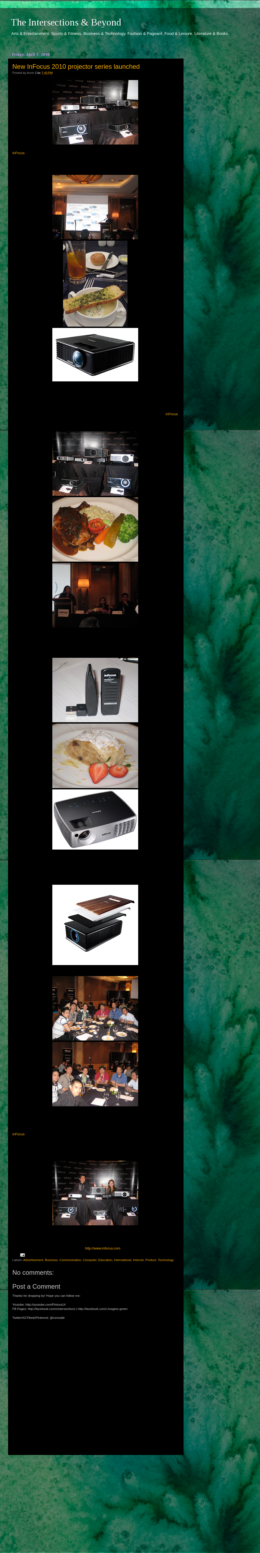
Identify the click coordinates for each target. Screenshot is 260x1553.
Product (150, 1260)
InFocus (18, 153)
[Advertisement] (95, 1499)
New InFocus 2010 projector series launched (76, 66)
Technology (166, 1260)
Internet (138, 1260)
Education (105, 1260)
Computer (90, 1260)
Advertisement (33, 1260)
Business (51, 1260)
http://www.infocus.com (102, 1248)
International (122, 1260)
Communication (70, 1260)
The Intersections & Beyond (66, 22)
